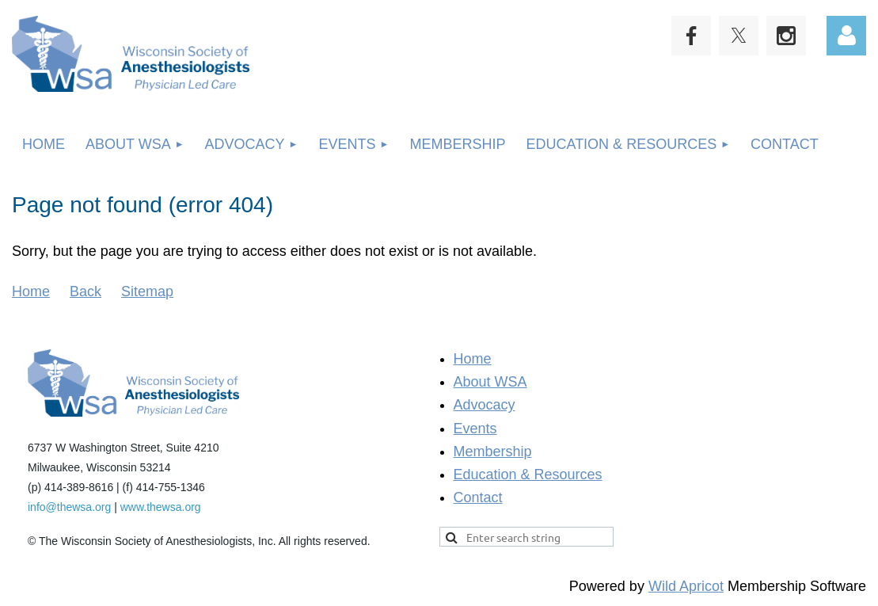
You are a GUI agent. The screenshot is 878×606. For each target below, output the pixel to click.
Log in (846, 35)
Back (85, 291)
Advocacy (484, 405)
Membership (493, 451)
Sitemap (147, 291)
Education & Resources (528, 474)
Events (475, 428)
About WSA (490, 382)
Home (31, 291)
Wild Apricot (686, 586)
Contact (478, 497)
